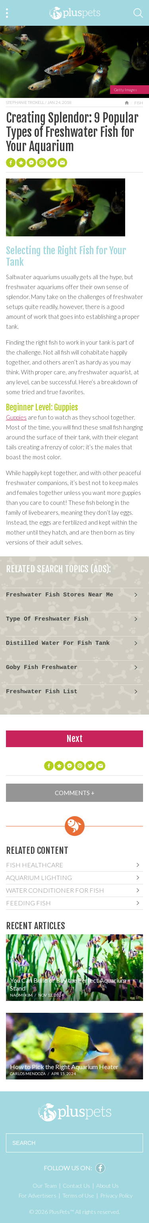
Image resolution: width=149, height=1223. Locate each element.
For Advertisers (37, 1195)
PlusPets (74, 1112)
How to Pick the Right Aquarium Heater (64, 1066)
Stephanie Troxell (25, 102)
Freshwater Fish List (41, 692)
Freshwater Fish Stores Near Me (59, 595)
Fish (138, 103)
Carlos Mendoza (28, 1073)
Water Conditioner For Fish (55, 890)
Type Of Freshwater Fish (47, 619)
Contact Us (76, 1185)
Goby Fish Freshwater (41, 667)
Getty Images (125, 89)
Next (74, 738)
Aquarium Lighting (39, 877)
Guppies (16, 417)
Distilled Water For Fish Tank (58, 643)
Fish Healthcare (34, 864)
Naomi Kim (21, 995)
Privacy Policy (116, 1195)
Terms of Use (78, 1195)
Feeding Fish (28, 903)
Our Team (45, 1185)
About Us (107, 1185)
